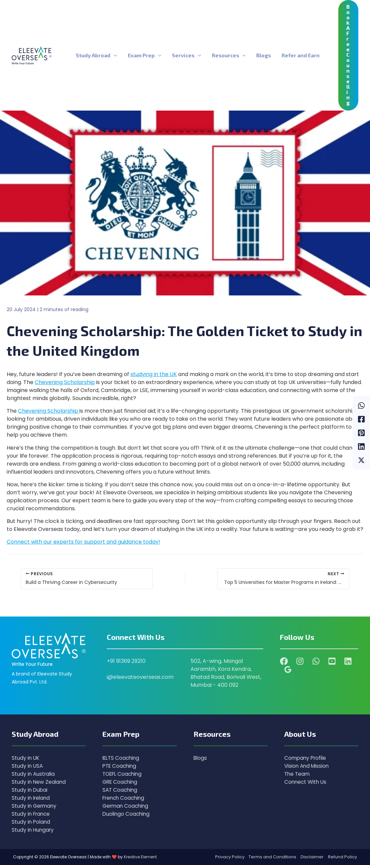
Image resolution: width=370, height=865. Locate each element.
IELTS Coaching (122, 758)
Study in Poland (31, 822)
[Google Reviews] (288, 669)
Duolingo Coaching (126, 814)
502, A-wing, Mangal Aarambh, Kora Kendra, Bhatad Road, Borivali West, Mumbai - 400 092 (226, 673)
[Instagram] (300, 661)
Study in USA (28, 766)
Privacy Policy (230, 857)
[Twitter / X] (361, 460)
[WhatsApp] (361, 405)
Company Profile (306, 758)
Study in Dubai (30, 790)
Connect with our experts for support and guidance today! (83, 542)
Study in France (32, 814)
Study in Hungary (33, 830)
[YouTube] (332, 661)
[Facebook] (361, 419)
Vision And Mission (307, 766)
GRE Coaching (120, 782)
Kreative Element (140, 857)
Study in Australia (34, 774)
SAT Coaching (120, 790)
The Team (297, 774)
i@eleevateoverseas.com (140, 677)
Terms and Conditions (272, 857)
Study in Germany (35, 806)
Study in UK (26, 758)
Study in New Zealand (39, 782)
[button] (113, 55)
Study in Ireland (32, 798)
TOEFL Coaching (123, 774)
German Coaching (126, 806)
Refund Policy (342, 857)
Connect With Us (306, 782)
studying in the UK (153, 374)
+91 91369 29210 (126, 661)
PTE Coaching (120, 766)
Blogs (201, 758)
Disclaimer (312, 857)
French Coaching (124, 798)
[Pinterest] (361, 432)
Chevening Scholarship (65, 382)
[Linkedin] (361, 446)
